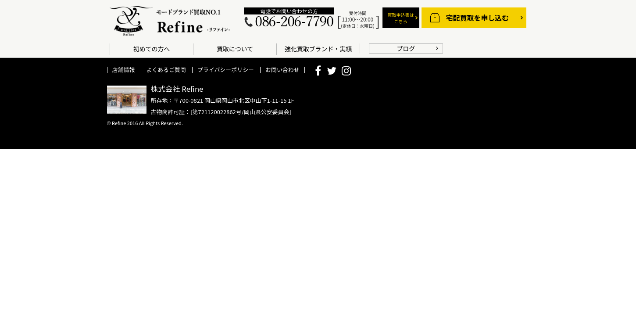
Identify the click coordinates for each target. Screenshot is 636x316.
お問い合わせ (282, 69)
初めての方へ (151, 48)
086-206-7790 (294, 22)
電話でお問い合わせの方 (289, 10)
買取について (235, 48)
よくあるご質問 (166, 69)
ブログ (406, 48)
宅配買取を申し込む (477, 18)
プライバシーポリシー (225, 69)
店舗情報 (123, 69)
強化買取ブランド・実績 (318, 48)
